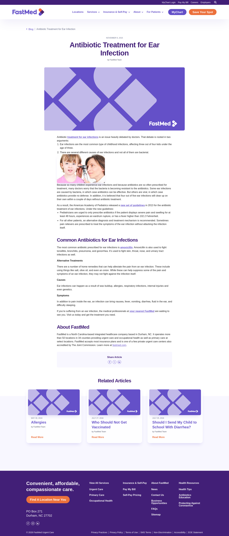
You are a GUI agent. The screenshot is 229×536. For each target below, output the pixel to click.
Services (93, 12)
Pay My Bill (183, 2)
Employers (206, 2)
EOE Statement (195, 532)
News (154, 489)
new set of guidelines (133, 205)
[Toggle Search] (215, 2)
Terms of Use (131, 532)
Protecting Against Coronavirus (189, 504)
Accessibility (179, 532)
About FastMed (160, 483)
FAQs (154, 509)
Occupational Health (101, 501)
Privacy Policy (116, 532)
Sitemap (156, 514)
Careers (194, 2)
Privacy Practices (99, 532)
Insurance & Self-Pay (116, 12)
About (138, 12)
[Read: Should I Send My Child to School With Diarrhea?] (175, 402)
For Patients (155, 12)
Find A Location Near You (48, 499)
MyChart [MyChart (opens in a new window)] (177, 12)
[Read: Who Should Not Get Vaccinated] (114, 402)
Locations (78, 12)
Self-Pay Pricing (132, 495)
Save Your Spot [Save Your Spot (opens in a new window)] (203, 12)
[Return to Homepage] (28, 12)
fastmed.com (119, 345)
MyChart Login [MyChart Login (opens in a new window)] (169, 2)
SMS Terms (145, 532)
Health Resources (189, 483)
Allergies (38, 422)
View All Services (99, 483)
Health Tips (185, 489)
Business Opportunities (159, 502)
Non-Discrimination (163, 532)
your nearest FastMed (142, 311)
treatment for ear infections (82, 137)
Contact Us (157, 495)
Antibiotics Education (185, 496)
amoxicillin (126, 247)
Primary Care (96, 495)
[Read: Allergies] (54, 402)
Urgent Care (96, 489)
